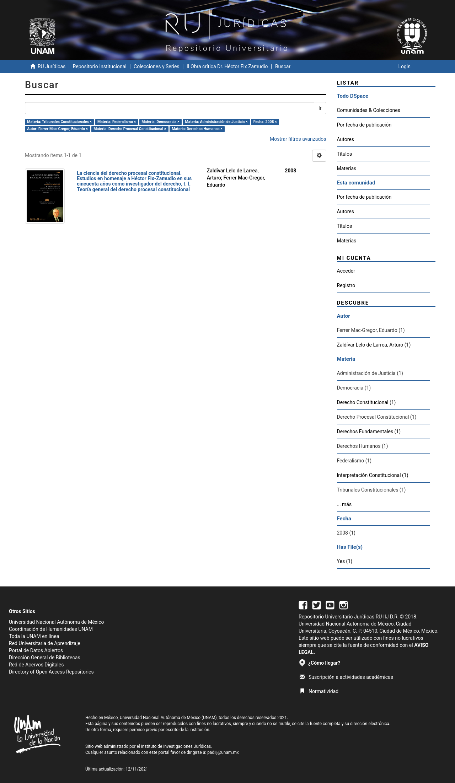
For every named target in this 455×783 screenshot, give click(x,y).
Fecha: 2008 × (265, 121)
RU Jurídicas (51, 66)
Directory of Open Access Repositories (51, 672)
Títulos (344, 154)
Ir (320, 108)
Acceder (346, 271)
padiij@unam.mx (223, 752)
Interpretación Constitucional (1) (372, 475)
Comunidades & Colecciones (368, 110)
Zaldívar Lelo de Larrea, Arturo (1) (374, 345)
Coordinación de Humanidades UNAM (51, 629)
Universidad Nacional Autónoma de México (56, 622)
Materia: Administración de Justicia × (216, 121)
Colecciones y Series (156, 66)
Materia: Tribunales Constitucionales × (59, 121)
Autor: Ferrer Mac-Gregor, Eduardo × (57, 129)
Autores (345, 139)
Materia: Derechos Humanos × (197, 129)
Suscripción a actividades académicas (346, 677)
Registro (346, 285)
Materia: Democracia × (160, 121)
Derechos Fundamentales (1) (369, 431)
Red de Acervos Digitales (36, 664)
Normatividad (319, 691)
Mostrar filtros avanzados (298, 139)
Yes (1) (345, 561)
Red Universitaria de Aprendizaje (44, 643)
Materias (347, 168)
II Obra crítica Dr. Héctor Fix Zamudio (227, 66)
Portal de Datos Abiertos (36, 650)
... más (344, 504)
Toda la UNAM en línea (34, 636)
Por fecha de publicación (364, 125)
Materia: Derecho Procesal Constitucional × (129, 129)
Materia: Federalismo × (116, 121)
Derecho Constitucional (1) (366, 402)
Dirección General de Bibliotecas (44, 657)
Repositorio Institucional (100, 66)
